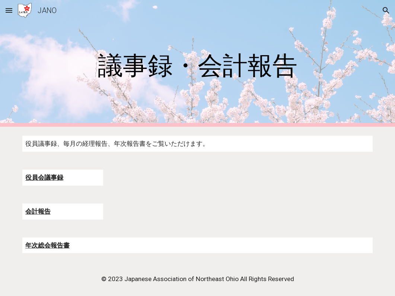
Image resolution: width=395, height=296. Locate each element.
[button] (9, 10)
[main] (197, 63)
